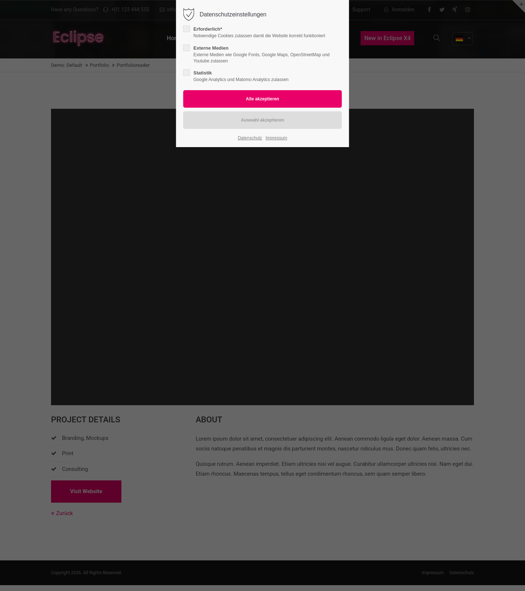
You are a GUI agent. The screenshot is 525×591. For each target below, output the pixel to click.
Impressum (276, 138)
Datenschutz (250, 138)
